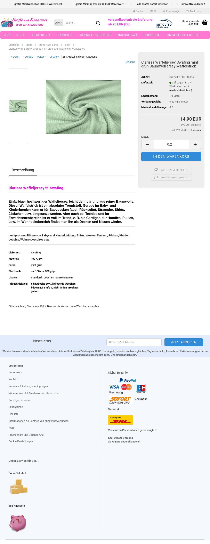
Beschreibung (23, 170)
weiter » (41, 56)
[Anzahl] (171, 144)
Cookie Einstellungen (21, 441)
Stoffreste (152, 34)
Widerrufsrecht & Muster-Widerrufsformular (34, 393)
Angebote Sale (128, 34)
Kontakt (13, 379)
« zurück (28, 56)
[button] (153, 11)
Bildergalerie (16, 406)
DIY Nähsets (65, 34)
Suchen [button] (138, 11)
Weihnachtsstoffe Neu (95, 34)
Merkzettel (193, 11)
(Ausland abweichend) (180, 90)
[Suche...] (58, 22)
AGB (11, 427)
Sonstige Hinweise (19, 400)
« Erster (15, 56)
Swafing (130, 61)
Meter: (145, 136)
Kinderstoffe (41, 34)
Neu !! (6, 34)
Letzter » (54, 56)
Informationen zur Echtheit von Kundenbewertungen (38, 420)
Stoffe (21, 34)
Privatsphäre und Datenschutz (26, 434)
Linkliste (13, 413)
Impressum (15, 372)
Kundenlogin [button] (171, 11)
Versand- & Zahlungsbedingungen (28, 386)
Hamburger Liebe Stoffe (182, 34)
